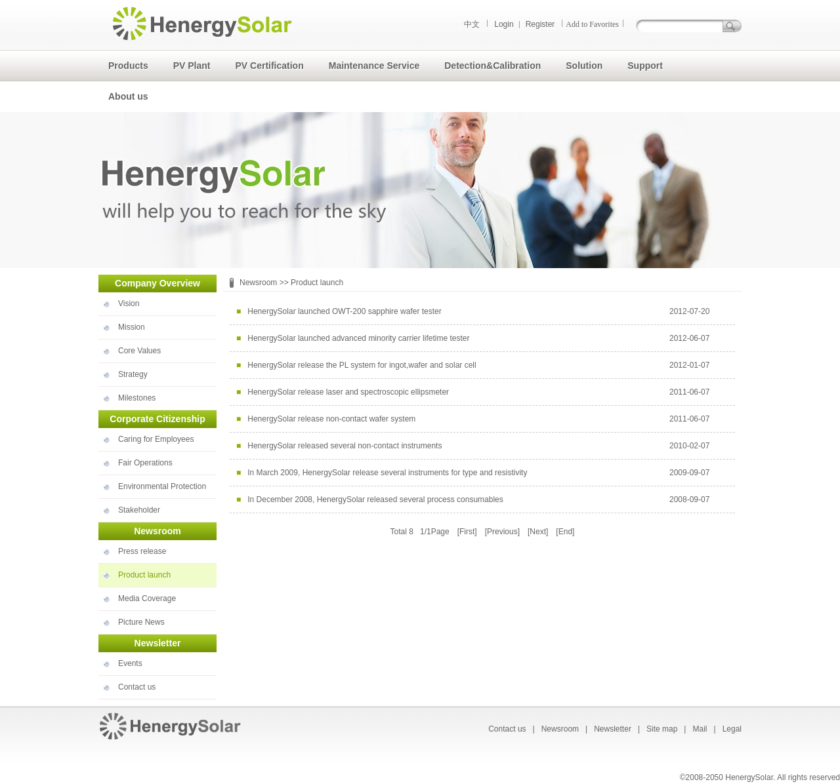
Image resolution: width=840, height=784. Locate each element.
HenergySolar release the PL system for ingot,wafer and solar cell (361, 365)
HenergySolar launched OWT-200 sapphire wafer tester (344, 311)
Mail (699, 729)
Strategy (133, 374)
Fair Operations (145, 462)
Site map (661, 729)
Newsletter (612, 729)
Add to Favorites (592, 24)
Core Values (139, 350)
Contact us (137, 687)
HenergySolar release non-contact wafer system (331, 418)
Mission (131, 327)
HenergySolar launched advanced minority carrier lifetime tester (358, 338)
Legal (732, 729)
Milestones (137, 397)
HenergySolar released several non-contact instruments (344, 445)
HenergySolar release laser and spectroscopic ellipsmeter (348, 392)
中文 (472, 24)
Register (540, 24)
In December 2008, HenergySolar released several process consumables (375, 499)
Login (503, 24)
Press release (142, 551)
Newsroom (258, 282)
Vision (128, 303)
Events (130, 663)
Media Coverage (147, 598)
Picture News (141, 622)
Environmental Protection (162, 486)
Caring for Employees (156, 439)
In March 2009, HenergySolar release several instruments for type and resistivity (387, 472)
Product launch (144, 574)
